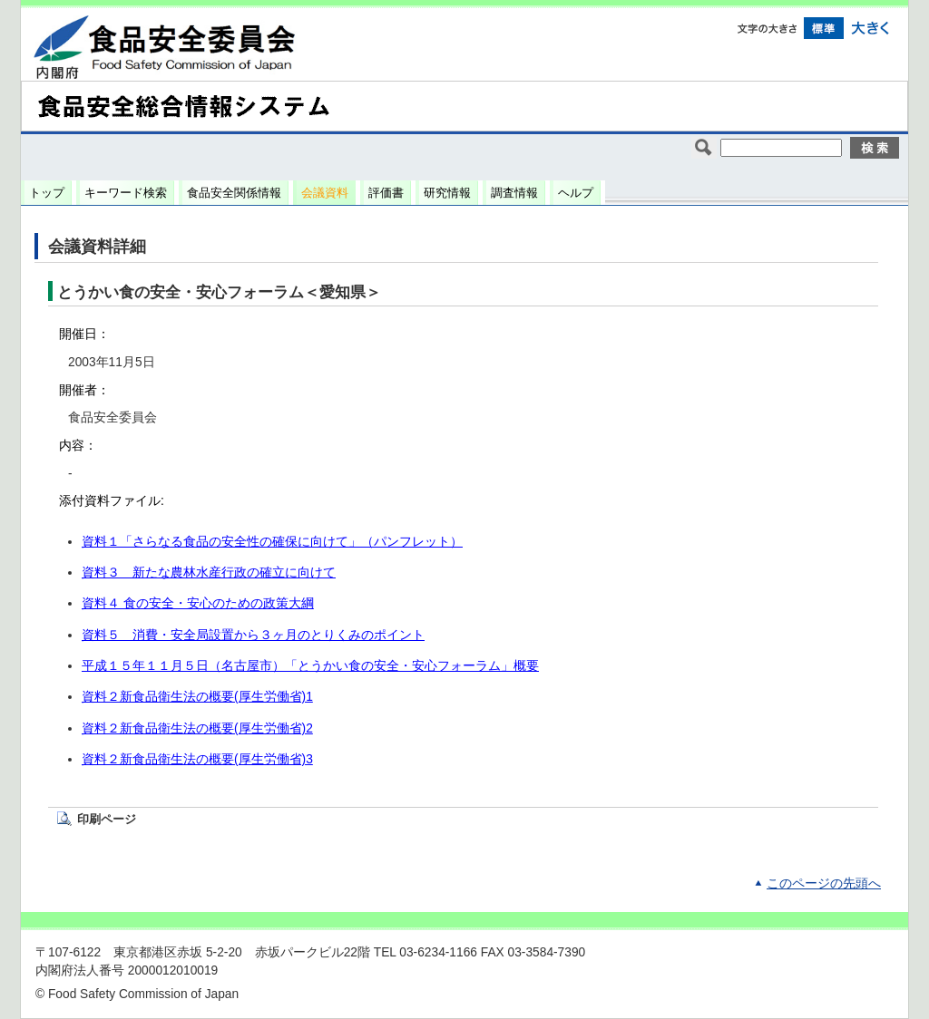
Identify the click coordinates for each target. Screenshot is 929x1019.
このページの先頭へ (824, 883)
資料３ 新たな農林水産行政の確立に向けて (209, 572)
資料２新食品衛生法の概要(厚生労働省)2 (197, 728)
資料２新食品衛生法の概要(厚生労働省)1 (197, 697)
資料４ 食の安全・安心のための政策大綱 (198, 603)
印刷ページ (106, 819)
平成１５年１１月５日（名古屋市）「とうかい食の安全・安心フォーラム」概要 (310, 666)
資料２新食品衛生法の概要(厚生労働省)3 (197, 759)
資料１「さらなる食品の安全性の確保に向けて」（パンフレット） (272, 541)
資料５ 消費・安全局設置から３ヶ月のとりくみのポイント (253, 635)
